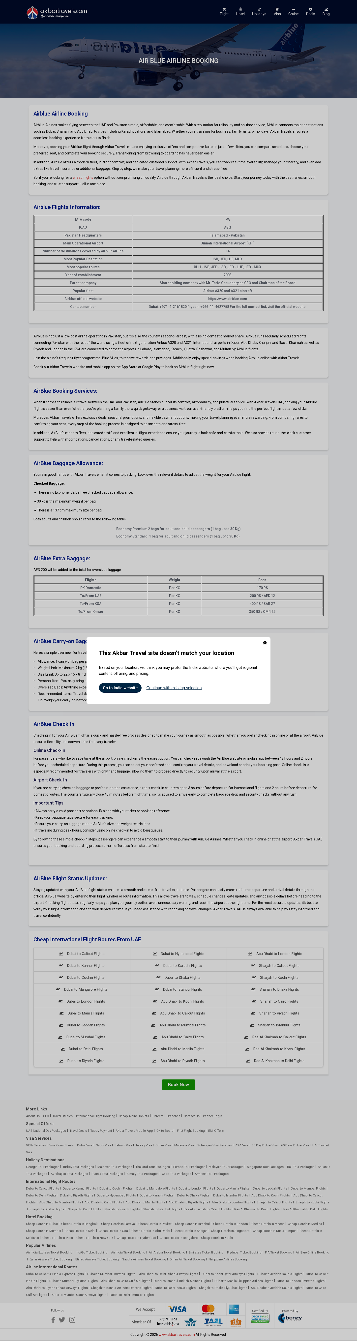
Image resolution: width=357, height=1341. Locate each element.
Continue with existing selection (174, 688)
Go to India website (120, 687)
